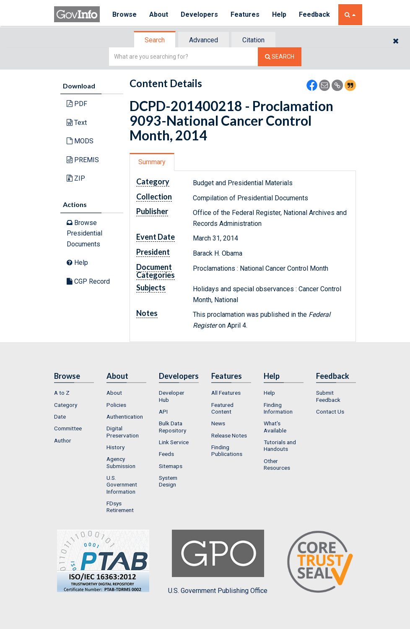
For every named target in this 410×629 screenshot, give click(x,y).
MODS (80, 141)
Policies (116, 404)
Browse (124, 14)
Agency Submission (120, 462)
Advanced (203, 40)
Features (245, 14)
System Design (168, 481)
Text (77, 123)
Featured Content (222, 408)
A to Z (62, 392)
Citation (253, 40)
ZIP (76, 178)
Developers (199, 14)
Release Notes (229, 435)
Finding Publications (226, 450)
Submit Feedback (328, 396)
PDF (77, 104)
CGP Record (88, 281)
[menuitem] (74, 392)
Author (62, 440)
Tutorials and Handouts (280, 445)
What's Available (275, 426)
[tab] (155, 40)
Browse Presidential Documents (84, 233)
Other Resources (277, 464)
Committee (68, 428)
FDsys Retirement (120, 506)
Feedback (314, 14)
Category (65, 404)
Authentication (124, 416)
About (158, 14)
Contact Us (330, 411)
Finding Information (278, 408)
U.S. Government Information (121, 484)
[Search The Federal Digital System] (279, 56)
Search (155, 40)
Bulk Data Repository (172, 426)
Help (279, 14)
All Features (226, 392)
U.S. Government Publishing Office (217, 562)
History (115, 447)
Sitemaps (170, 466)
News (218, 423)
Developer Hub (171, 396)
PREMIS (83, 160)
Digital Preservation (122, 431)
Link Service (174, 442)
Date (60, 416)
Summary (152, 162)
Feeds (166, 453)
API (163, 411)
